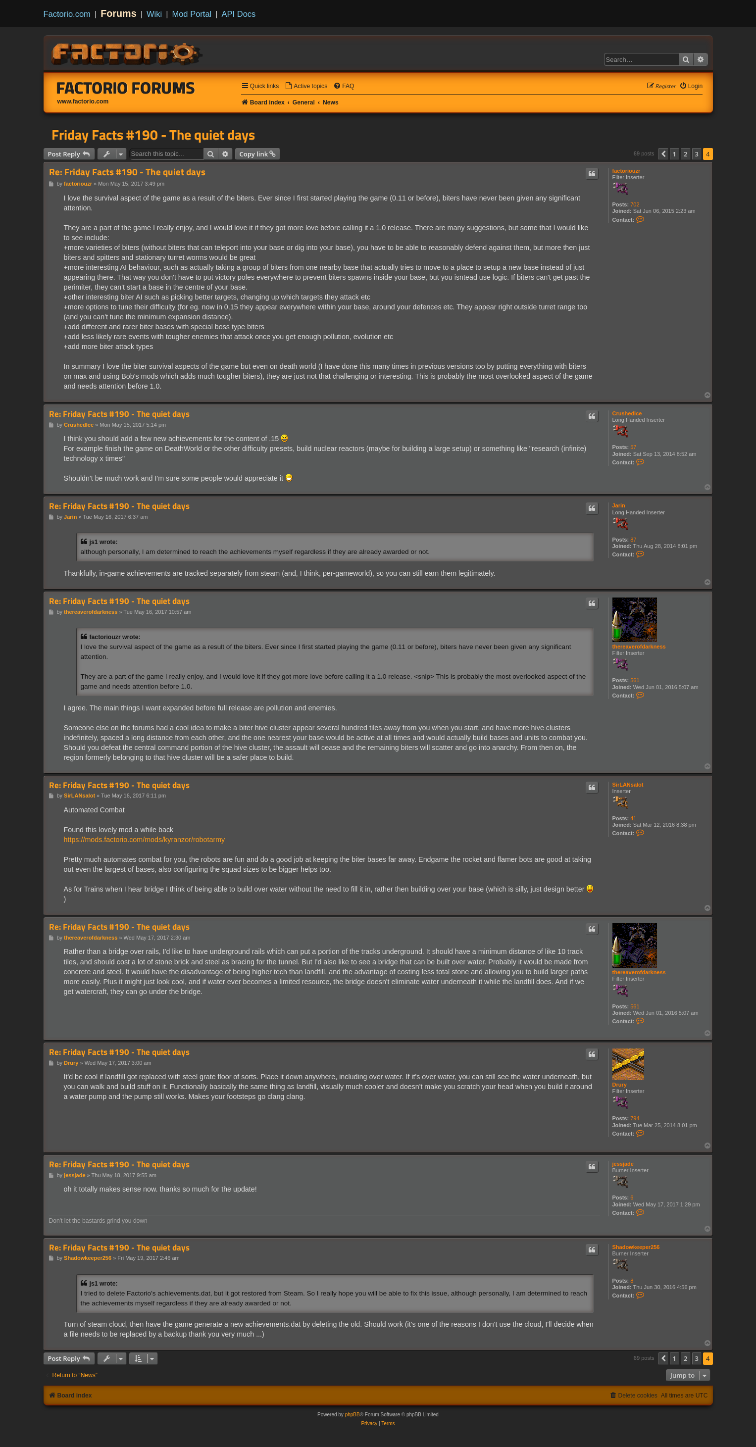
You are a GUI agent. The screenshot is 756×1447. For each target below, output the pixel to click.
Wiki (154, 13)
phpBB (352, 1414)
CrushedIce (627, 413)
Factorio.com (67, 13)
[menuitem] (306, 86)
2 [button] (685, 154)
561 (634, 680)
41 (633, 818)
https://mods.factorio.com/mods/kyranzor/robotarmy (144, 840)
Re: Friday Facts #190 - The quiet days (127, 172)
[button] (663, 154)
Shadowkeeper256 (636, 1247)
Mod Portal (191, 13)
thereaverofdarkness (639, 646)
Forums (119, 13)
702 (634, 204)
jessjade (623, 1164)
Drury (619, 1085)
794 (634, 1118)
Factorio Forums (125, 87)
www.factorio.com (83, 101)
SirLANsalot (628, 785)
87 (633, 540)
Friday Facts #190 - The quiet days (153, 134)
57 (633, 447)
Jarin (618, 505)
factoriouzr (626, 171)
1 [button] (674, 154)
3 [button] (697, 154)
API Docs (239, 13)
